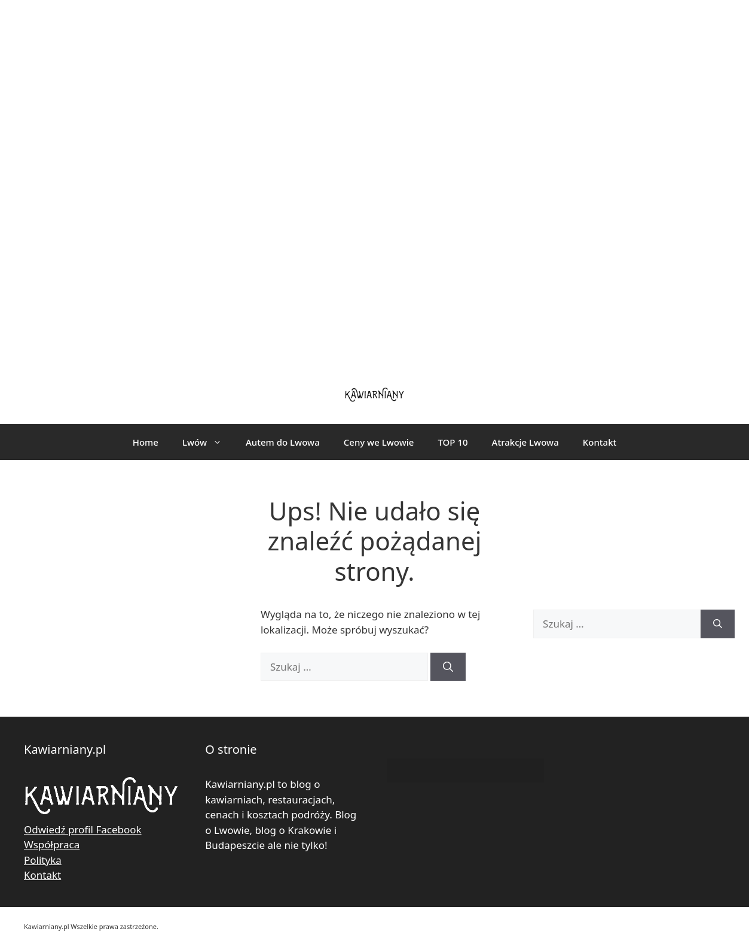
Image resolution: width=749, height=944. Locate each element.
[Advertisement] (374, 185)
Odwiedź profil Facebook (83, 829)
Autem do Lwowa (283, 442)
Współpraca (52, 844)
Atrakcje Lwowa (525, 442)
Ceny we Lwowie (379, 442)
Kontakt (600, 442)
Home (145, 442)
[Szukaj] (448, 667)
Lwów (208, 442)
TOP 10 (452, 442)
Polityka (43, 860)
